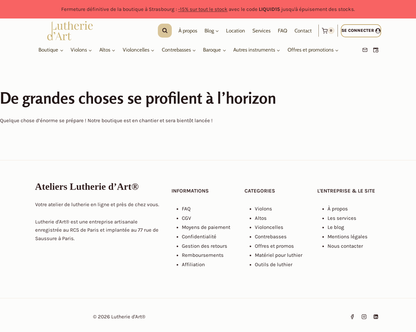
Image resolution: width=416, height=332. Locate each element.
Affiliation (193, 264)
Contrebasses (271, 236)
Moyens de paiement (206, 227)
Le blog (336, 227)
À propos (187, 31)
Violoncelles (269, 227)
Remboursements (203, 255)
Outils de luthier (273, 264)
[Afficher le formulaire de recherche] (165, 31)
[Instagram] (364, 316)
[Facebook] (352, 316)
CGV (186, 218)
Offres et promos (274, 246)
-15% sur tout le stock (203, 9)
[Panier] (328, 30)
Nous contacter (345, 246)
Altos (261, 218)
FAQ (282, 31)
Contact (303, 31)
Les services (342, 218)
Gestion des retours (204, 246)
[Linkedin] (376, 316)
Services (261, 31)
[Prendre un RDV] (376, 50)
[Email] (365, 50)
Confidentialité (199, 236)
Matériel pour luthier (278, 255)
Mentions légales (348, 236)
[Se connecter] (361, 30)
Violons (263, 209)
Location (235, 31)
